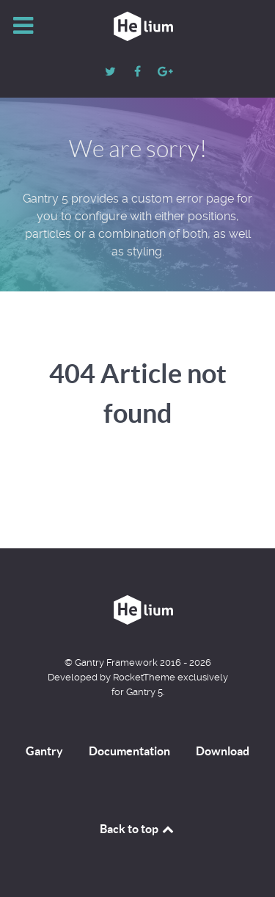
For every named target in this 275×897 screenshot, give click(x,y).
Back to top (138, 828)
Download (222, 751)
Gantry (44, 751)
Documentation (129, 751)
